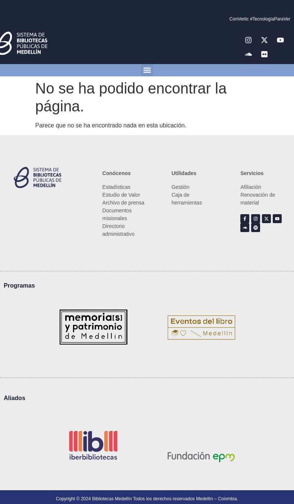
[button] (147, 70)
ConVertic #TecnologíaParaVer (260, 19)
